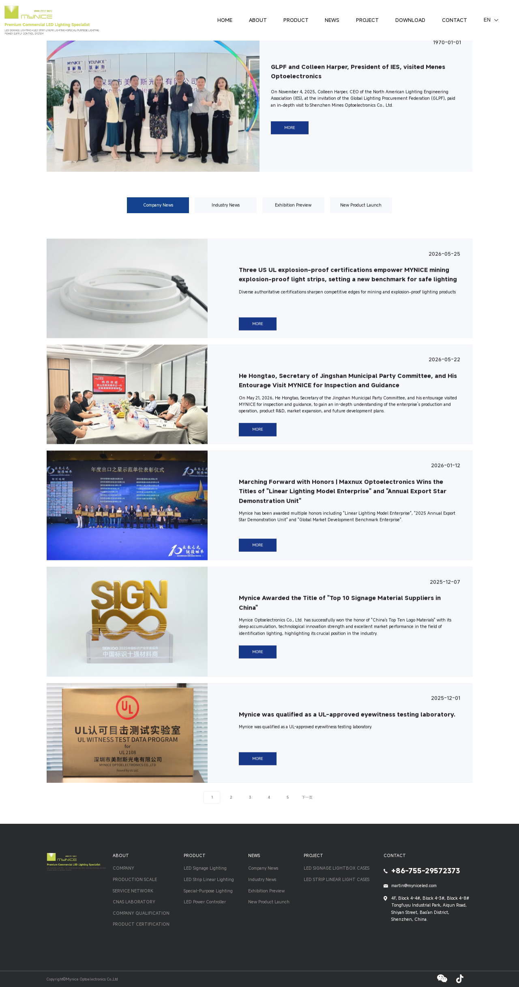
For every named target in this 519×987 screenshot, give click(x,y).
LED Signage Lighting (205, 868)
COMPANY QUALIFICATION (141, 913)
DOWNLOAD (410, 20)
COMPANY (123, 868)
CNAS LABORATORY (134, 902)
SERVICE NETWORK (133, 891)
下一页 (307, 797)
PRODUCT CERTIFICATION (141, 924)
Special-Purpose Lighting (208, 891)
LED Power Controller (205, 902)
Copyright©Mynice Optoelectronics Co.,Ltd (82, 979)
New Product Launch (361, 211)
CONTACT (454, 20)
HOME (224, 20)
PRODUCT (296, 20)
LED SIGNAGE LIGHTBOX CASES (336, 868)
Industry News (226, 211)
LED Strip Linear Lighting (209, 879)
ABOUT (258, 20)
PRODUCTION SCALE (135, 879)
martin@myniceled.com (414, 885)
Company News (158, 211)
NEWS (332, 20)
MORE (289, 134)
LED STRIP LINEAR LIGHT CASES (336, 879)
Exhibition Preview (293, 211)
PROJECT (367, 20)
